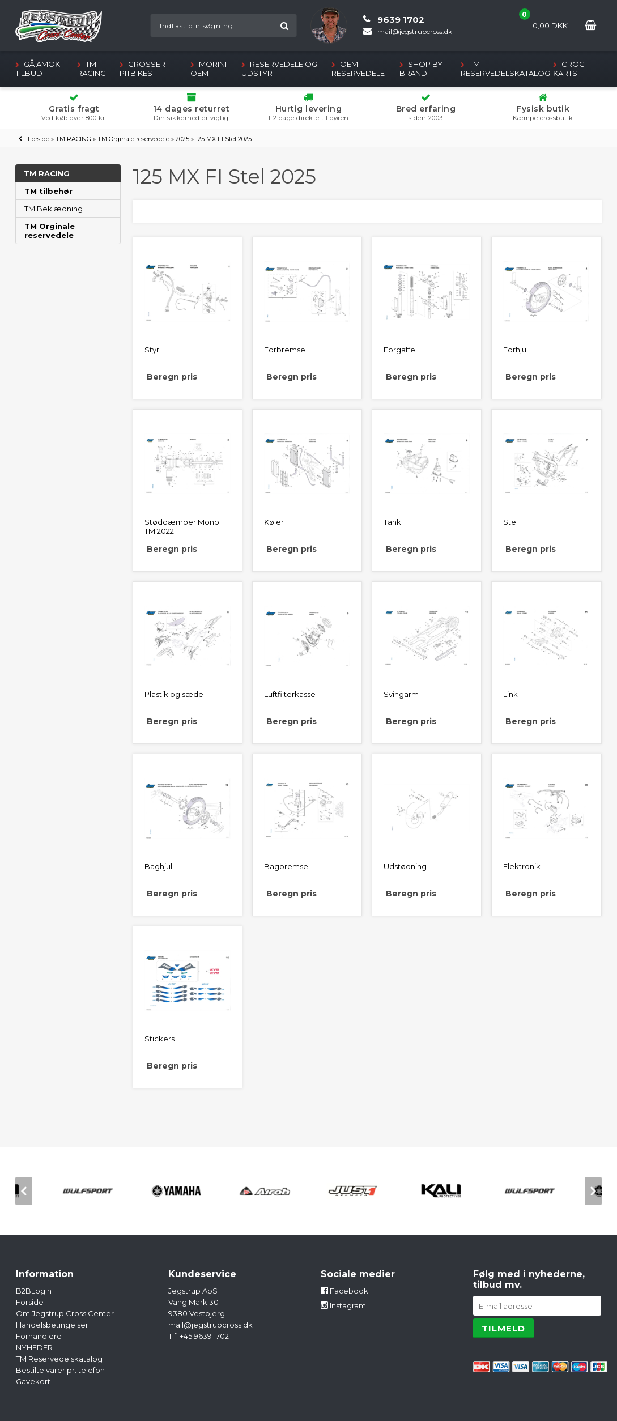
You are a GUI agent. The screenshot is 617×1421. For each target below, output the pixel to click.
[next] (593, 1191)
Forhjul (515, 349)
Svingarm (401, 694)
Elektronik (522, 866)
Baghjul (158, 866)
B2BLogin (34, 1290)
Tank (392, 521)
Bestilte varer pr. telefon (60, 1370)
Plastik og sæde (173, 694)
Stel (510, 521)
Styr (151, 349)
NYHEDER (34, 1347)
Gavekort (33, 1381)
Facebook (344, 1290)
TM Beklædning (53, 208)
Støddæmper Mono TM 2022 (181, 526)
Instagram (343, 1305)
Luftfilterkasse (290, 694)
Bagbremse (286, 866)
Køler (274, 521)
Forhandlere (39, 1336)
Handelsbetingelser (52, 1324)
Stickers (159, 1038)
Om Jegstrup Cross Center (65, 1313)
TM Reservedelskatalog (505, 68)
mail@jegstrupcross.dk (210, 1324)
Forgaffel (400, 349)
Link (510, 694)
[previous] (23, 1191)
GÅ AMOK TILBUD (37, 68)
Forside (38, 139)
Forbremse (284, 349)
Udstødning (405, 866)
